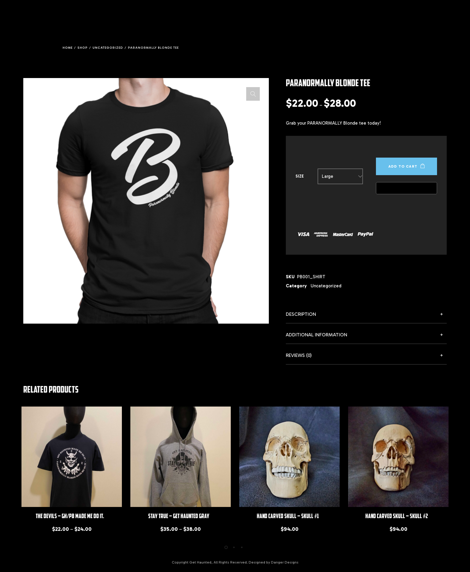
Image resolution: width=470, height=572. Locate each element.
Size (299, 176)
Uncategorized (326, 286)
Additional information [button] (316, 335)
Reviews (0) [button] (299, 355)
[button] (253, 94)
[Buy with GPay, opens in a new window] (406, 188)
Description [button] (301, 314)
